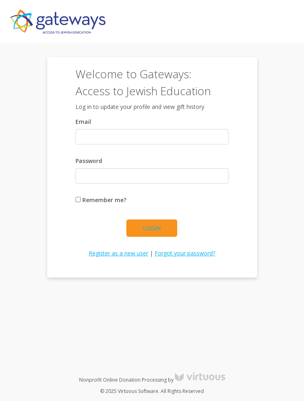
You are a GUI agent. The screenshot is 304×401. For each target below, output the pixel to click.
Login (152, 228)
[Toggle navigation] (282, 21)
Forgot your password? (185, 253)
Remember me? (100, 200)
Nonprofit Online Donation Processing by (152, 379)
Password (88, 161)
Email (83, 121)
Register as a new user (118, 253)
